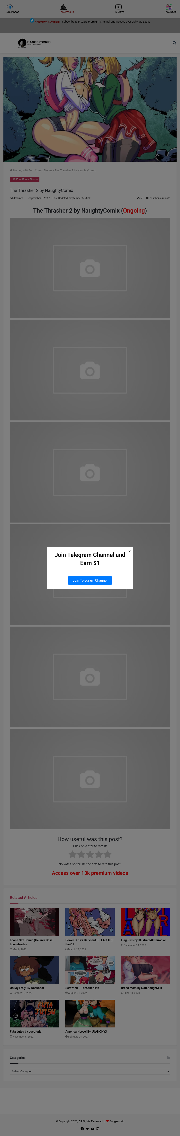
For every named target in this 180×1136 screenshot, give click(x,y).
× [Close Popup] (129, 551)
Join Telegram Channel (90, 580)
